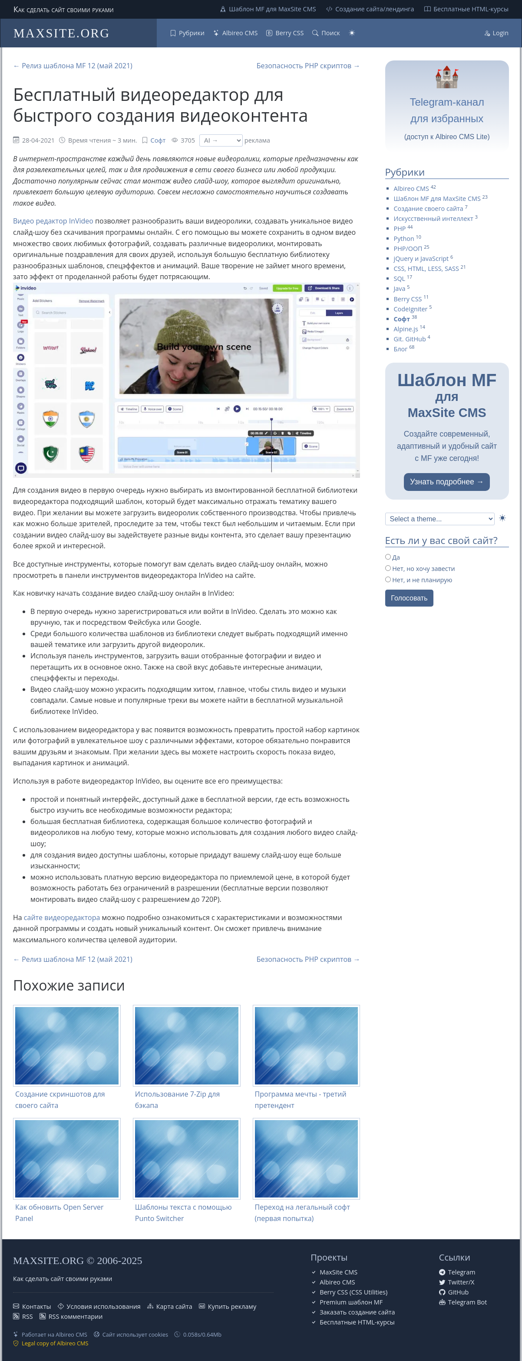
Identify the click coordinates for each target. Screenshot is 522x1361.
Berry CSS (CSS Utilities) (353, 1292)
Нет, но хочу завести (420, 568)
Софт (158, 140)
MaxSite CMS (338, 1272)
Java (400, 288)
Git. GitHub (410, 339)
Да (392, 557)
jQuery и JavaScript (421, 258)
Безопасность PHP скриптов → (308, 65)
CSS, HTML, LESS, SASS (426, 268)
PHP (400, 228)
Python (404, 238)
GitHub (458, 1292)
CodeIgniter (411, 309)
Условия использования (104, 1306)
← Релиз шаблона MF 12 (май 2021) (72, 65)
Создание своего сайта (428, 208)
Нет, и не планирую (419, 580)
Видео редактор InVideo (53, 221)
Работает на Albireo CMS (54, 1334)
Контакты (36, 1306)
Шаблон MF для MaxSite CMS (272, 9)
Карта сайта (174, 1306)
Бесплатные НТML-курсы (471, 9)
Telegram (462, 1272)
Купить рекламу (232, 1306)
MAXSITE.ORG (61, 33)
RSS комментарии (76, 1316)
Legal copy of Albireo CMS (55, 1343)
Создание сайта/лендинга (374, 9)
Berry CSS (289, 33)
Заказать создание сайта (357, 1312)
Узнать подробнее (442, 481)
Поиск (330, 33)
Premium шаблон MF (351, 1302)
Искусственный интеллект (433, 218)
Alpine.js (406, 329)
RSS (27, 1316)
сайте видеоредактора (62, 917)
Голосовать (409, 598)
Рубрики (192, 33)
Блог (401, 349)
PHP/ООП (408, 248)
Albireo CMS (240, 33)
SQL (400, 278)
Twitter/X (461, 1282)
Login (501, 33)
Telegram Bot (467, 1302)
